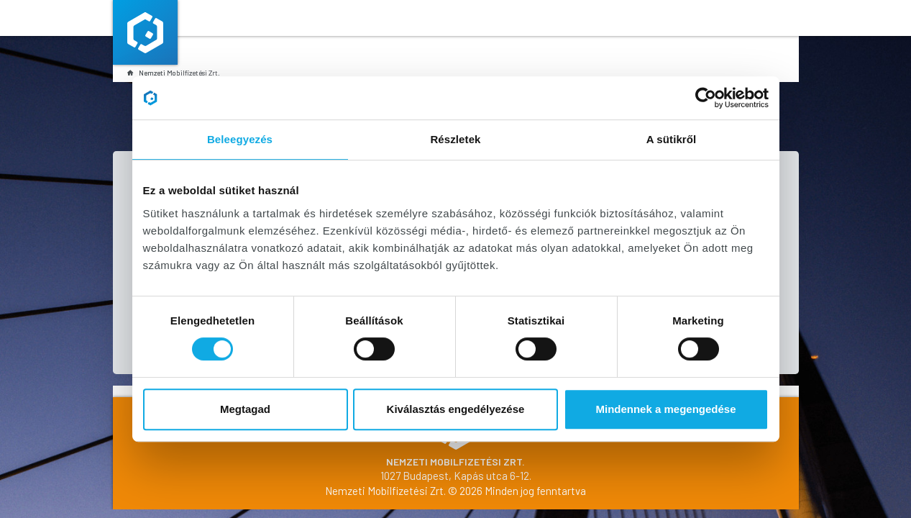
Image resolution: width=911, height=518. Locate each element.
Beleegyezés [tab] (240, 139)
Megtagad (245, 409)
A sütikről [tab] (671, 139)
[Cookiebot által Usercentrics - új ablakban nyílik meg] (706, 98)
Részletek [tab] (455, 139)
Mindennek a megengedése (665, 409)
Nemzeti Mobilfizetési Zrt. (173, 72)
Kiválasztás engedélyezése (456, 409)
